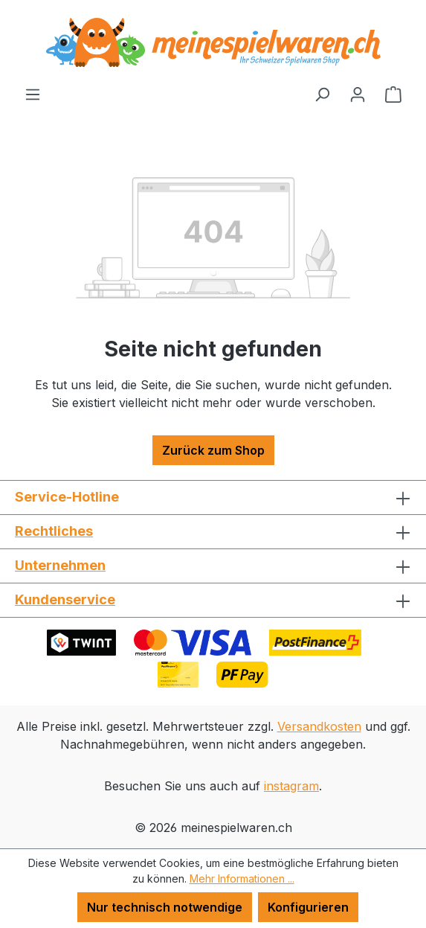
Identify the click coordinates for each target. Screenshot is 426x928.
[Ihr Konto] (357, 94)
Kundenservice (65, 599)
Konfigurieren (308, 907)
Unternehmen (60, 565)
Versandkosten (319, 726)
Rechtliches (54, 531)
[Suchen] (322, 94)
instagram (291, 785)
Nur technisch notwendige (164, 907)
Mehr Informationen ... (242, 878)
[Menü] (33, 94)
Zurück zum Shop (213, 450)
